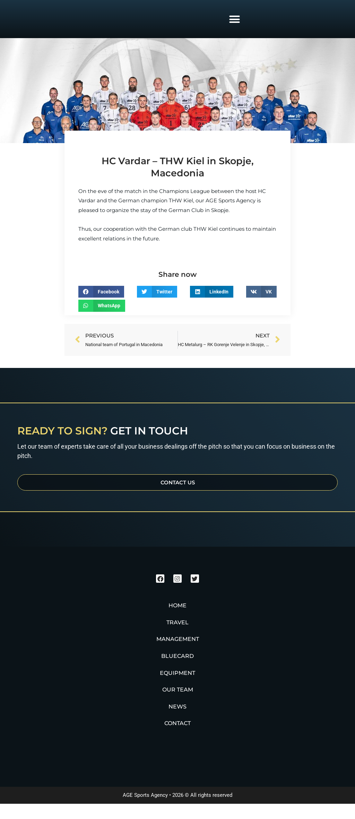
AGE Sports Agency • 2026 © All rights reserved (177, 810)
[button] (234, 19)
